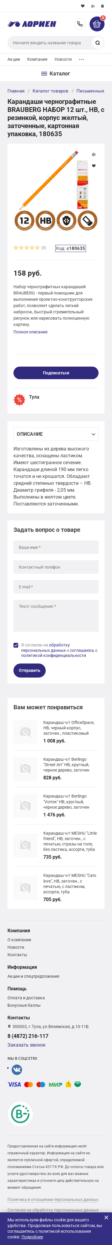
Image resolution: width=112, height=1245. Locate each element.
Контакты (17, 954)
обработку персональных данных (45, 648)
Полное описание (30, 332)
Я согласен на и (59, 650)
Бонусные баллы (24, 1005)
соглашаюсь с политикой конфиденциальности (59, 653)
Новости (63, 59)
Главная (15, 91)
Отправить (29, 670)
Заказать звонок (26, 1045)
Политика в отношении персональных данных (52, 1199)
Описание (30, 434)
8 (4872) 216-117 (80, 24)
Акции (13, 59)
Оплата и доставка (26, 997)
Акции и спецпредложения (33, 976)
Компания (37, 59)
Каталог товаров (50, 91)
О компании (19, 939)
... (81, 57)
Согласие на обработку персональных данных (53, 1210)
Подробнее (32, 1237)
